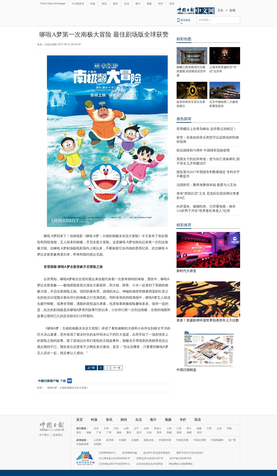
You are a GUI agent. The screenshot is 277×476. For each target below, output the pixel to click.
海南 (118, 432)
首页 (79, 419)
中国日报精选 (186, 370)
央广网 (232, 440)
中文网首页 (78, 3)
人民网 (97, 440)
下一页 (117, 367)
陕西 (179, 432)
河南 (229, 428)
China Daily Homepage (52, 3)
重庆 (129, 432)
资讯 (104, 3)
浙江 (189, 428)
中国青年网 (165, 440)
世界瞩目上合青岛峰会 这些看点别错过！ (206, 129)
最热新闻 (184, 119)
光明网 (97, 444)
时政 (92, 3)
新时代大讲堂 (186, 271)
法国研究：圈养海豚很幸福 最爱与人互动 (206, 185)
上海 (168, 428)
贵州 (159, 432)
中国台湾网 (200, 440)
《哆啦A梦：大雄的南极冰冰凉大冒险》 (67, 387)
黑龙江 (157, 428)
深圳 (199, 432)
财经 (115, 3)
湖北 (78, 432)
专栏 (160, 3)
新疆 (189, 432)
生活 (126, 3)
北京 (96, 428)
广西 (108, 432)
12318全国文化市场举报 (149, 463)
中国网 (122, 440)
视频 (149, 3)
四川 (139, 432)
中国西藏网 (217, 440)
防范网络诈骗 (129, 452)
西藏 (169, 432)
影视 (232, 10)
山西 (126, 428)
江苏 (179, 428)
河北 (116, 428)
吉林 (146, 428)
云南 (149, 432)
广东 (98, 432)
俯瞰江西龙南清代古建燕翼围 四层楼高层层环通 (191, 71)
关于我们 (44, 435)
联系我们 (58, 435)
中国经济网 (182, 440)
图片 (138, 3)
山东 (219, 428)
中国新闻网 (82, 444)
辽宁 (136, 428)
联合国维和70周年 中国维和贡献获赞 (203, 150)
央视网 (135, 440)
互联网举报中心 (107, 452)
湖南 (88, 432)
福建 (199, 428)
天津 (106, 428)
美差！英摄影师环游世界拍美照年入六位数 (208, 320)
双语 (171, 3)
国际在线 (149, 440)
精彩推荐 (184, 225)
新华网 (110, 440)
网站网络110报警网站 (181, 463)
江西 (209, 428)
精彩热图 (184, 39)
